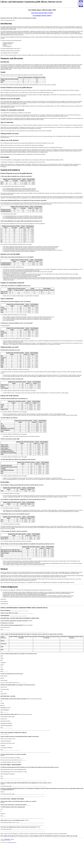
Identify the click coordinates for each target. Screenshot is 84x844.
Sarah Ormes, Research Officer (39, 13)
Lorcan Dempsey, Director (39, 15)
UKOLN (50, 13)
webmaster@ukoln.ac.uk (12, 842)
